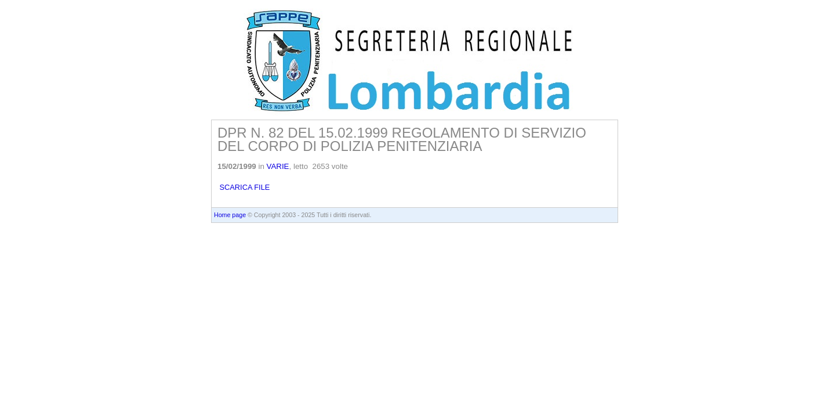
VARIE (278, 166)
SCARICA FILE (243, 187)
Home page (230, 214)
